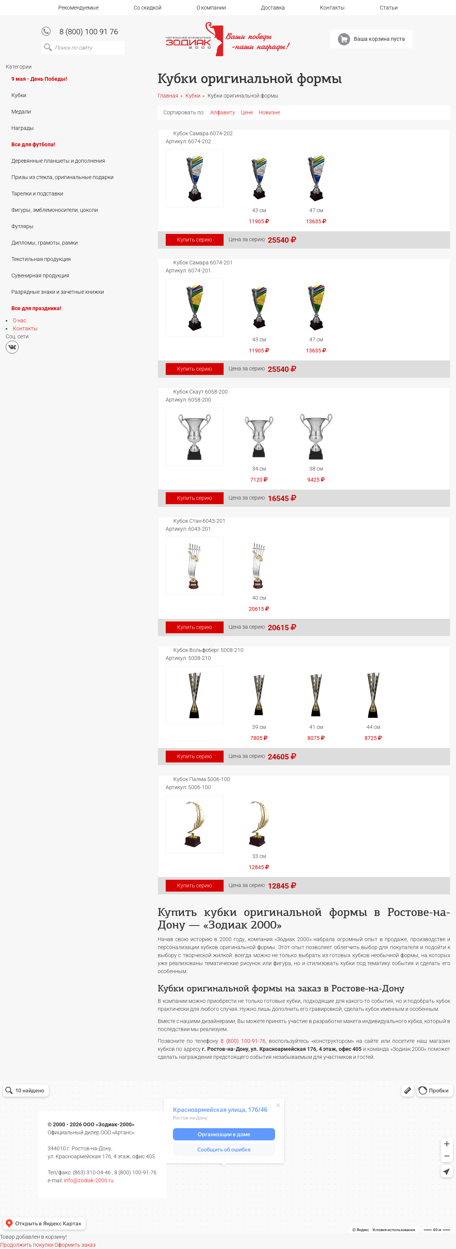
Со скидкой (148, 8)
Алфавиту (222, 112)
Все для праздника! (36, 308)
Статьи (389, 8)
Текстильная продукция (41, 259)
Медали (21, 112)
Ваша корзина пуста (371, 39)
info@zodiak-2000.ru (89, 1180)
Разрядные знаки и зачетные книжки (57, 292)
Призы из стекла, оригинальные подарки (62, 177)
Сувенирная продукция (40, 275)
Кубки (18, 95)
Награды (22, 128)
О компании (211, 8)
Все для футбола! (33, 144)
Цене (247, 112)
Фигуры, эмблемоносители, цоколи (54, 210)
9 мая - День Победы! (39, 79)
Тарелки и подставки (37, 194)
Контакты (332, 8)
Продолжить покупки (26, 1245)
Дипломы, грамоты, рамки (44, 243)
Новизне (269, 112)
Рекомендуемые (78, 8)
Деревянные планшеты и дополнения (58, 161)
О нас (19, 320)
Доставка (273, 8)
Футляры (22, 226)
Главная (168, 96)
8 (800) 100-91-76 (243, 1041)
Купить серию (194, 240)
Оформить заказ (75, 1245)
